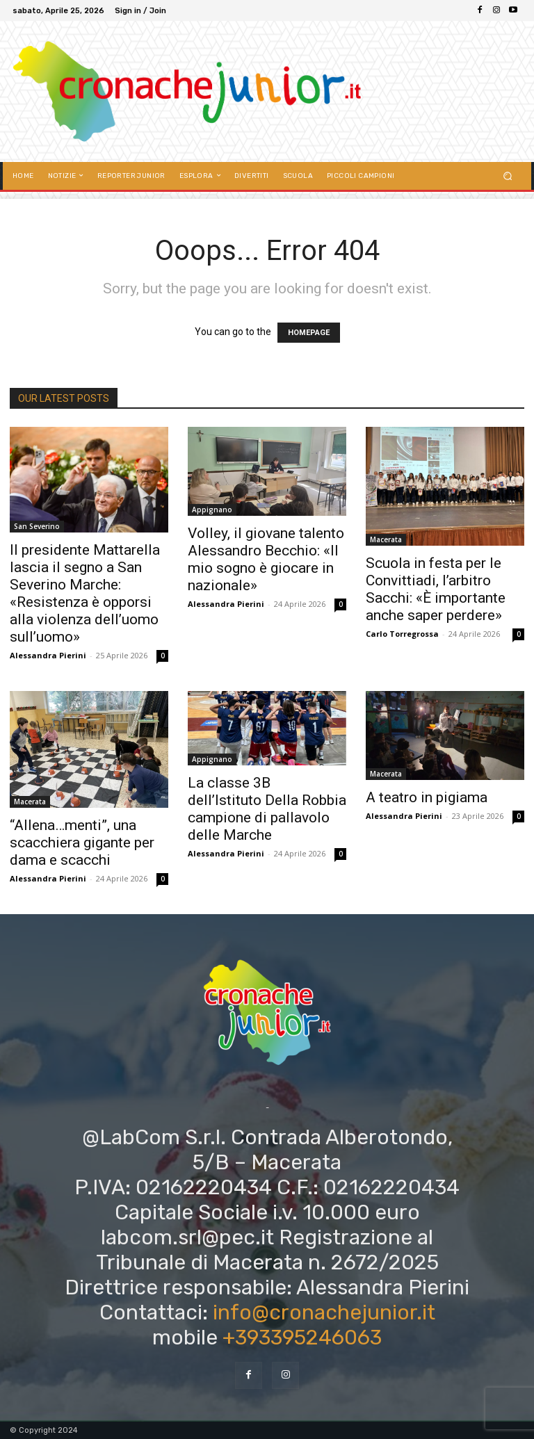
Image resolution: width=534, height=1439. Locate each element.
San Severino (37, 526)
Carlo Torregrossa (402, 633)
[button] (507, 175)
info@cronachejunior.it (324, 1312)
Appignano (212, 509)
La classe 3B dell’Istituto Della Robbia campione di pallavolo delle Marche (267, 808)
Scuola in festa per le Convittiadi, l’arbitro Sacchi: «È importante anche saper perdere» (435, 589)
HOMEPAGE (309, 332)
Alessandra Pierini (48, 655)
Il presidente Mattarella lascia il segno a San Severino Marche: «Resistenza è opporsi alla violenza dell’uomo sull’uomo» (85, 593)
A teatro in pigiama (426, 797)
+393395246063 (302, 1337)
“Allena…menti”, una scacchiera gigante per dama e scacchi (82, 842)
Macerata (386, 539)
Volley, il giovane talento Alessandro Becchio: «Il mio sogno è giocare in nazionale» (266, 559)
